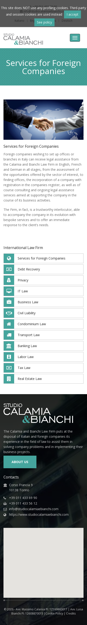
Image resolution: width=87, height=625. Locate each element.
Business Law (21, 302)
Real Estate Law (23, 378)
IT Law (16, 291)
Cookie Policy (54, 613)
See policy (44, 22)
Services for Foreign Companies (34, 258)
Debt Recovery (22, 269)
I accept (72, 14)
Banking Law (20, 346)
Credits (71, 613)
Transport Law (22, 335)
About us (20, 462)
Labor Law (19, 357)
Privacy (16, 280)
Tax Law (17, 367)
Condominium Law (25, 324)
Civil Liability (19, 313)
